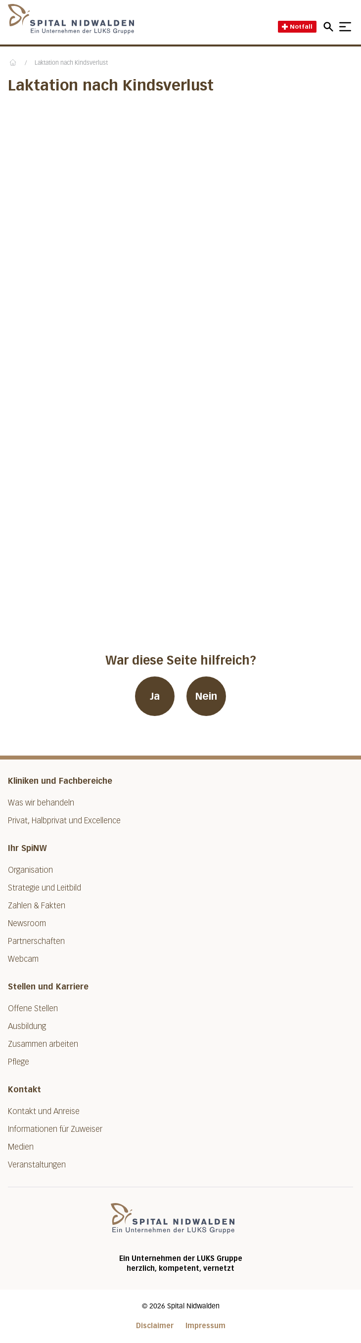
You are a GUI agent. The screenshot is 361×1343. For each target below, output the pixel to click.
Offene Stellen (33, 1008)
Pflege (18, 1062)
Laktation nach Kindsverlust (71, 63)
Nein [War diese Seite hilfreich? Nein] (206, 696)
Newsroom (27, 923)
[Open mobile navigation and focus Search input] (329, 27)
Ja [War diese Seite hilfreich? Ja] (155, 696)
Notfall (297, 26)
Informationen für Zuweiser (55, 1129)
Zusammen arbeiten (43, 1044)
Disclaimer (155, 1326)
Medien (21, 1147)
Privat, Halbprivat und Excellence (64, 820)
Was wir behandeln (41, 802)
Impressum (205, 1326)
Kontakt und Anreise (44, 1111)
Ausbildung (27, 1026)
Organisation (30, 870)
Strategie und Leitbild (44, 888)
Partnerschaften (36, 941)
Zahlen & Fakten (36, 905)
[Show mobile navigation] (345, 27)
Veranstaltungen (37, 1164)
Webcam (23, 959)
